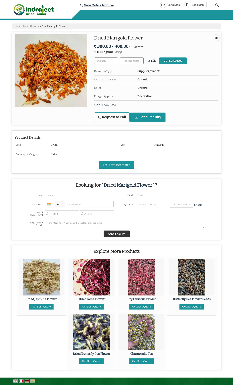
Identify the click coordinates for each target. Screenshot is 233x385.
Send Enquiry (148, 117)
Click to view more (105, 104)
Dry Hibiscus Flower (141, 299)
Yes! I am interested (117, 165)
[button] (99, 5)
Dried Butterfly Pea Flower (91, 354)
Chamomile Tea (141, 354)
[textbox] (132, 60)
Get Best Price (173, 60)
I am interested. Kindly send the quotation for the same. (124, 224)
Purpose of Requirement (36, 213)
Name (40, 195)
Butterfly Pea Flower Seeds (192, 299)
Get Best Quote (41, 306)
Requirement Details (36, 224)
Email (130, 195)
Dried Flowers (31, 26)
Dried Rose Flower (91, 299)
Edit (152, 60)
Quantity (128, 204)
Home (17, 26)
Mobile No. (37, 204)
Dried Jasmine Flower (41, 299)
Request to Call (112, 117)
